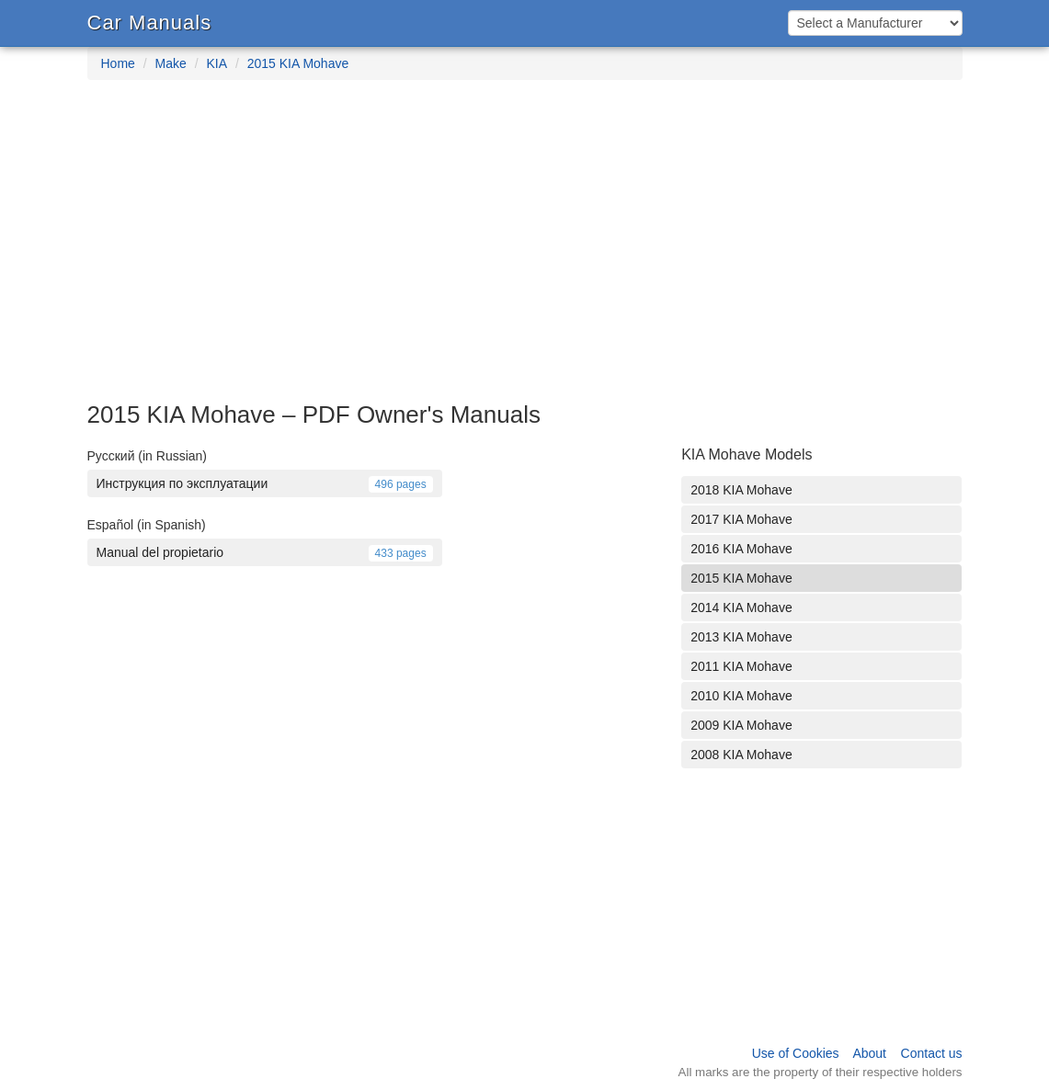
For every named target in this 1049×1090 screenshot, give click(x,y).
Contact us (932, 1053)
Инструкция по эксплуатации (265, 483)
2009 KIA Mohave (741, 725)
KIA (216, 63)
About (869, 1053)
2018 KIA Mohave (741, 490)
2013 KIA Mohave (741, 637)
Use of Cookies (795, 1053)
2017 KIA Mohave (741, 519)
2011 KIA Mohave (741, 666)
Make (171, 63)
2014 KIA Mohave (741, 607)
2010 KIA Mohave (741, 695)
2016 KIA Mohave (741, 548)
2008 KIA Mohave (741, 754)
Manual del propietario (265, 552)
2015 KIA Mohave (298, 63)
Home (118, 63)
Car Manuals (149, 22)
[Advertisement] (524, 250)
